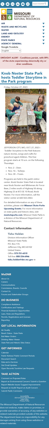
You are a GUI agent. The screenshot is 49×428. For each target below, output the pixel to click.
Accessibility (24, 396)
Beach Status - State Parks (12, 333)
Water (23, 30)
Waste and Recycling (23, 27)
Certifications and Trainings (12, 307)
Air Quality (5, 330)
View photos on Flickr (13, 4)
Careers (4, 282)
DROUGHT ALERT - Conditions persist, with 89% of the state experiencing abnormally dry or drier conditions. (25, 61)
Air (23, 23)
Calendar (5, 352)
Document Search (8, 359)
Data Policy (24, 399)
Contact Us (5, 291)
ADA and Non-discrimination (25, 398)
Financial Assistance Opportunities (15, 310)
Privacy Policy (24, 401)
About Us (5, 279)
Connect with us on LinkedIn (18, 4)
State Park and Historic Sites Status (15, 342)
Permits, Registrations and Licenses (15, 317)
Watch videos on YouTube (8, 4)
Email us (23, 4)
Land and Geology (23, 33)
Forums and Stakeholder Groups (14, 294)
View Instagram (28, 4)
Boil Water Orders (8, 336)
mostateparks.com (13, 215)
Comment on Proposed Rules (13, 378)
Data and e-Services (9, 362)
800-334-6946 (22, 256)
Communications (8, 285)
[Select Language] (11, 50)
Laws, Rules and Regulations (13, 314)
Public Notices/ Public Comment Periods (18, 356)
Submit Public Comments (11, 391)
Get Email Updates (10, 365)
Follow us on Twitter (3, 4)
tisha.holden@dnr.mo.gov (22, 259)
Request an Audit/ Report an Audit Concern (21, 388)
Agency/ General (23, 43)
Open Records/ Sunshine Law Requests (17, 368)
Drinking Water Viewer (10, 339)
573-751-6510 (20, 253)
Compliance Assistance (10, 304)
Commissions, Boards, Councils (14, 288)
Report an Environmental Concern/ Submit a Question (23, 381)
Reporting (5, 320)
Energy (23, 37)
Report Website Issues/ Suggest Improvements (20, 384)
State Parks (23, 40)
